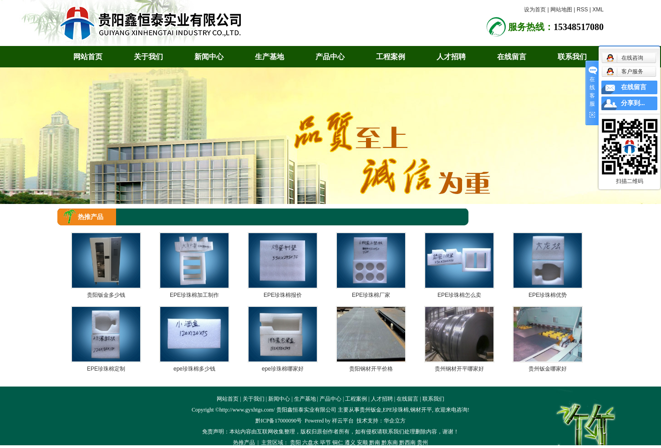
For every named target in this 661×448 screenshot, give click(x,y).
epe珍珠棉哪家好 (283, 369)
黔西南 (407, 442)
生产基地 (269, 57)
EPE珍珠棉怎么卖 (459, 295)
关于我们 (148, 57)
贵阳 (295, 442)
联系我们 (572, 57)
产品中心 (330, 57)
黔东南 (389, 442)
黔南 (374, 442)
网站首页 (87, 57)
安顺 (362, 442)
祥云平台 (343, 420)
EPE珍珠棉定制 (106, 369)
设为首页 (535, 9)
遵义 (350, 442)
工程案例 (390, 57)
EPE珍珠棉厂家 (371, 295)
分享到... (633, 103)
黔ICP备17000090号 (278, 420)
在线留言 (511, 57)
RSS (582, 9)
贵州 (422, 442)
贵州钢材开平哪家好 (459, 369)
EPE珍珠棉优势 (548, 295)
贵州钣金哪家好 (548, 369)
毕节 (325, 442)
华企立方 (395, 420)
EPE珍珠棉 (396, 410)
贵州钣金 (370, 410)
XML (598, 9)
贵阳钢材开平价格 (371, 369)
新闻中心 (209, 57)
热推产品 (244, 442)
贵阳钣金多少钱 (106, 295)
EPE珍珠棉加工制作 (194, 295)
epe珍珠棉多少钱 (194, 369)
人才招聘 (451, 57)
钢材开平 (421, 410)
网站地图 (561, 9)
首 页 (562, 217)
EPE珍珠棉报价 (283, 295)
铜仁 (337, 442)
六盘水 (310, 442)
